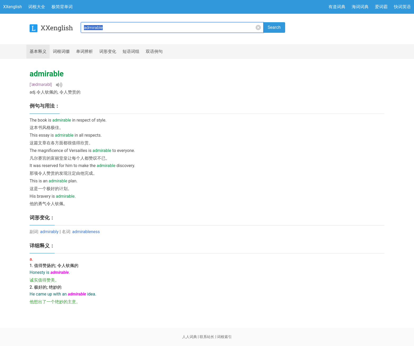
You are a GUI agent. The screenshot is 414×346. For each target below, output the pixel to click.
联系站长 (207, 337)
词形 (107, 51)
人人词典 (189, 337)
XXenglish (12, 6)
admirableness (86, 231)
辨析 (84, 51)
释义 (38, 51)
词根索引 (224, 337)
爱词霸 (381, 6)
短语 (131, 51)
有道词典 (336, 6)
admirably (49, 231)
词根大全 (36, 6)
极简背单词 (62, 6)
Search (274, 27)
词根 (61, 51)
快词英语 (402, 6)
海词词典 (360, 6)
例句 (154, 51)
